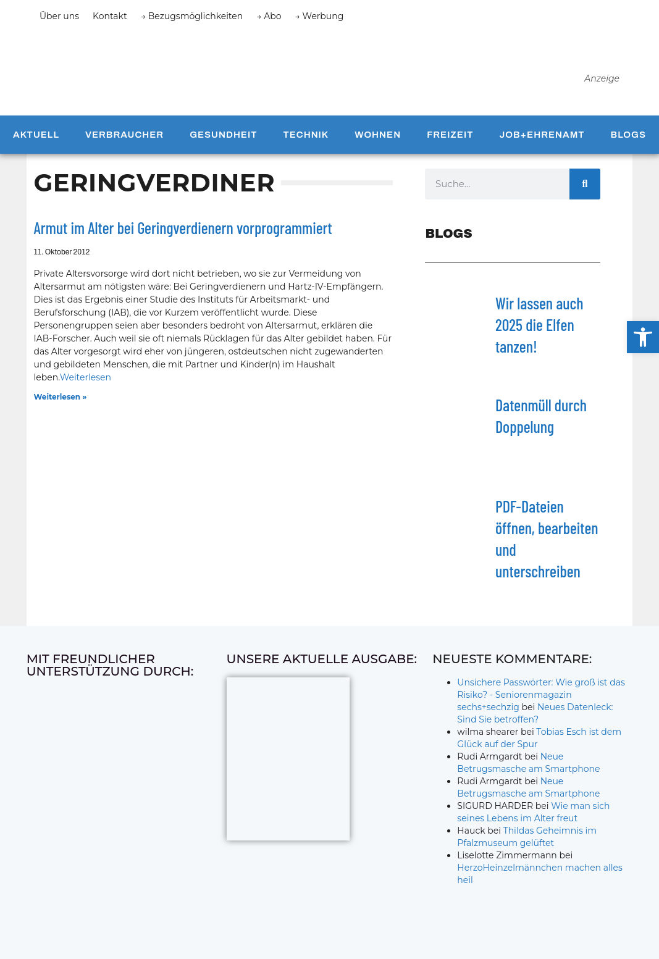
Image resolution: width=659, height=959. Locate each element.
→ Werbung (319, 16)
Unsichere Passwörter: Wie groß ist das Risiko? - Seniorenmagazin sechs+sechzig (540, 698)
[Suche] (584, 186)
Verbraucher (124, 138)
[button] (643, 337)
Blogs (628, 138)
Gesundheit (223, 138)
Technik (306, 138)
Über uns (59, 16)
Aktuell (36, 138)
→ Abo (268, 16)
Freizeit (450, 138)
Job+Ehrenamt (541, 138)
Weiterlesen (85, 380)
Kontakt (110, 16)
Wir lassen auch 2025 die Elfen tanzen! (539, 327)
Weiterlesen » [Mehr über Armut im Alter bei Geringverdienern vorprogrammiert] (60, 399)
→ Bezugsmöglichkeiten (192, 16)
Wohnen (378, 138)
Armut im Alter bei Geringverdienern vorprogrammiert (183, 230)
